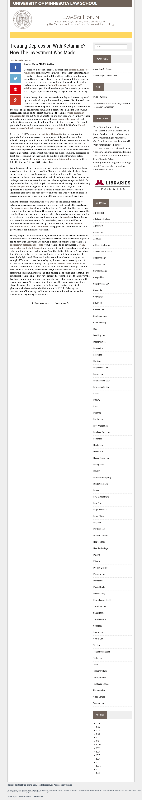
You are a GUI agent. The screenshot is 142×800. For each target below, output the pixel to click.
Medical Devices (100, 535)
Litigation (97, 522)
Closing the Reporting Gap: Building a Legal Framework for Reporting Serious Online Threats (112, 166)
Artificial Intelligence (102, 245)
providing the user (65, 118)
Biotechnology (99, 258)
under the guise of (20, 186)
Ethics (96, 393)
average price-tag (23, 207)
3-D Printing (98, 213)
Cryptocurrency (100, 316)
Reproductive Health (102, 600)
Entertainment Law (101, 380)
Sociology (97, 626)
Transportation (99, 677)
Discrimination (99, 342)
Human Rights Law (101, 458)
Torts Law (97, 658)
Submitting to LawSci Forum (105, 75)
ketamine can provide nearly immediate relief (54, 159)
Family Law (98, 419)
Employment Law (100, 367)
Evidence (97, 413)
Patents (96, 555)
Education (97, 355)
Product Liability (100, 567)
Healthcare (98, 451)
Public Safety (99, 593)
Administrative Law (101, 219)
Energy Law (98, 374)
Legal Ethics (98, 516)
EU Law (96, 400)
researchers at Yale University (46, 134)
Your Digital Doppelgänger (107, 127)
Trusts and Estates (101, 684)
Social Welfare (99, 619)
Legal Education (100, 509)
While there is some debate (64, 263)
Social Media (99, 613)
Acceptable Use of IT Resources (29, 796)
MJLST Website (100, 97)
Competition (98, 277)
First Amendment (100, 426)
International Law (100, 484)
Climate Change (100, 271)
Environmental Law (101, 387)
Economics (98, 348)
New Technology (100, 548)
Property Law (99, 574)
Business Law (99, 264)
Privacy (96, 561)
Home (10, 785)
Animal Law (98, 232)
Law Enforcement (101, 497)
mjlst (21, 60)
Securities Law (99, 606)
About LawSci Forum (102, 69)
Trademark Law (100, 671)
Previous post (40, 303)
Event (95, 406)
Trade (95, 664)
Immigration (98, 464)
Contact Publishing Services (28, 785)
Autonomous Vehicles (102, 251)
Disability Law (99, 335)
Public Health (99, 587)
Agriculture (98, 226)
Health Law (98, 445)
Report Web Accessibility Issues (57, 785)
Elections (97, 361)
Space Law (98, 632)
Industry (96, 471)
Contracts (97, 290)
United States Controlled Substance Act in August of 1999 (47, 127)
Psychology (98, 580)
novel (66, 217)
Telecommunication (101, 651)
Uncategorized (99, 690)
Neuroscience (99, 542)
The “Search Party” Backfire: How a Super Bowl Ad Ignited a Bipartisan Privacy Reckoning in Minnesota (111, 134)
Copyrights (98, 296)
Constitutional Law (101, 284)
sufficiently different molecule (26, 244)
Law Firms (97, 503)
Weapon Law (99, 703)
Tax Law (97, 645)
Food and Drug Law (101, 432)
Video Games (99, 697)
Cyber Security (99, 322)
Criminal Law (98, 309)
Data (95, 329)
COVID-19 (97, 303)
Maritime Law (99, 529)
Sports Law (98, 639)
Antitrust (97, 238)
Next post (62, 303)
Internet (96, 490)
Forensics (97, 438)
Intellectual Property (102, 477)
